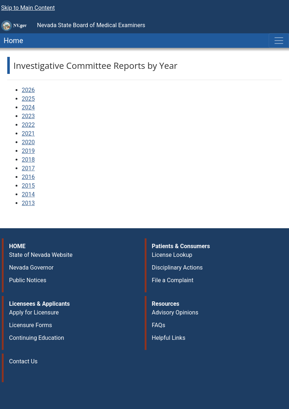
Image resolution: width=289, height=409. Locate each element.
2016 (28, 177)
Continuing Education (36, 337)
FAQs (158, 325)
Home (11, 40)
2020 (28, 142)
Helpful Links (169, 337)
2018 (28, 159)
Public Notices (27, 280)
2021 (28, 133)
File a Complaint (173, 280)
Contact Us (23, 361)
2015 (28, 185)
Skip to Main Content (28, 7)
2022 (28, 124)
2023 (28, 116)
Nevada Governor (31, 267)
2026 (28, 90)
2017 (28, 168)
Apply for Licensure (34, 312)
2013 (28, 203)
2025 (28, 98)
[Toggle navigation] (279, 40)
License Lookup (172, 254)
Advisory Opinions (175, 312)
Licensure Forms (30, 325)
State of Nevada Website (41, 254)
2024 (28, 107)
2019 (28, 150)
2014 (28, 194)
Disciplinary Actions (177, 267)
